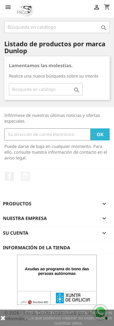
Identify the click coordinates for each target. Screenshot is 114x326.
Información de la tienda (36, 247)
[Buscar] (57, 27)
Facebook (9, 176)
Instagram (25, 176)
